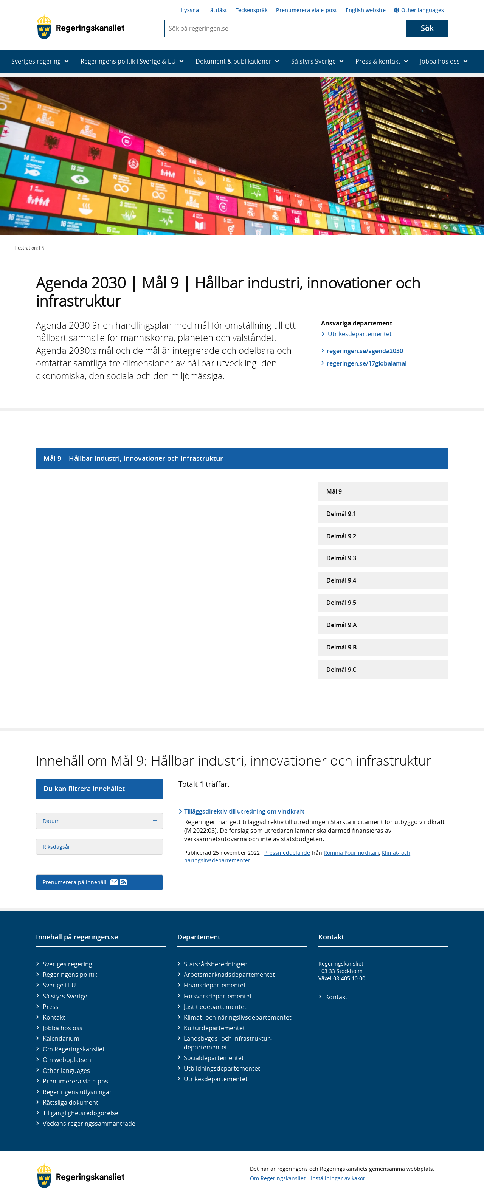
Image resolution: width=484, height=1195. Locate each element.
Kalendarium (61, 1038)
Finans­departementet (215, 985)
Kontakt (54, 1017)
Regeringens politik (70, 974)
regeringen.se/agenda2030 (365, 351)
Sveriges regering (67, 964)
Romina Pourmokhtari (351, 852)
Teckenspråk (252, 10)
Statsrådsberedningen (216, 964)
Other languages (419, 10)
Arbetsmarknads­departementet (229, 974)
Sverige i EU (59, 985)
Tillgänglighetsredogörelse (80, 1113)
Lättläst (217, 10)
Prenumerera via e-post (306, 10)
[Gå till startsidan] (81, 26)
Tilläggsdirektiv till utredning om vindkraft (244, 811)
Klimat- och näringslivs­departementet (238, 1017)
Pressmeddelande (287, 852)
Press (51, 1007)
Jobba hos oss (62, 1028)
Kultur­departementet (214, 1028)
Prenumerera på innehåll (85, 882)
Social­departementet (214, 1058)
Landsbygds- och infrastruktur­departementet (228, 1042)
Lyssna (190, 10)
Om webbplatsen (67, 1060)
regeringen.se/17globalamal (366, 363)
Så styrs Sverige (65, 996)
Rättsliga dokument (70, 1102)
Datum (103, 821)
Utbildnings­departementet (222, 1068)
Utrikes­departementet (359, 334)
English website (366, 10)
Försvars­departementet (218, 996)
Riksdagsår (103, 846)
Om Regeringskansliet (74, 1049)
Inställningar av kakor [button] (338, 1178)
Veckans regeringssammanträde (89, 1123)
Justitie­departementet (215, 1007)
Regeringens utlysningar (77, 1092)
